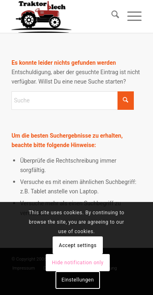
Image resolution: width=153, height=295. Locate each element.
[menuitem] (111, 16)
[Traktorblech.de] (63, 16)
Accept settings (77, 245)
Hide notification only (78, 262)
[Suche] (111, 16)
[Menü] (130, 16)
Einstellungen (78, 280)
